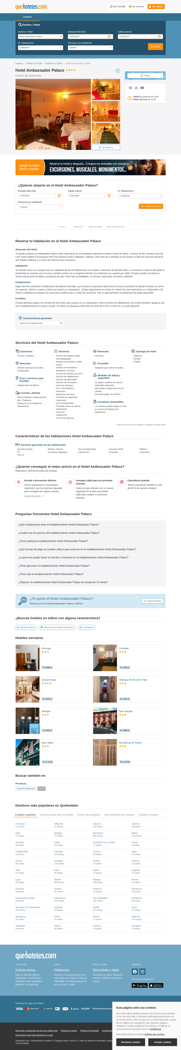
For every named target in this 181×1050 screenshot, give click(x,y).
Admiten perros (26, 627)
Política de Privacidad (89, 1031)
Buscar (155, 46)
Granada (58, 861)
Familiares (86, 627)
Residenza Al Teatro (130, 742)
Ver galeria (106, 147)
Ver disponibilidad (151, 206)
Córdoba (58, 851)
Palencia (97, 889)
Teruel (57, 916)
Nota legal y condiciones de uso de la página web (36, 1031)
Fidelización (61, 969)
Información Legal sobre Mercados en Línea (34, 1035)
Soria (134, 907)
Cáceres (19, 842)
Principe (46, 648)
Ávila (17, 833)
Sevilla (96, 907)
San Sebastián (100, 898)
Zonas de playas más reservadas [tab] (56, 814)
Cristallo (124, 648)
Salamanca (59, 898)
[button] (156, 6)
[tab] (91, 524)
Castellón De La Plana (104, 842)
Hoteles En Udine (53, 63)
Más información (115, 227)
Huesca (135, 861)
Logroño (136, 870)
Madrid (57, 879)
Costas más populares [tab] (88, 814)
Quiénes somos (25, 969)
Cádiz (57, 842)
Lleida (96, 870)
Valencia (136, 916)
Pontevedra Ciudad (25, 898)
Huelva (96, 861)
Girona (18, 861)
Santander (137, 898)
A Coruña (20, 824)
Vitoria (57, 926)
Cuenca (97, 851)
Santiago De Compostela (27, 907)
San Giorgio (126, 711)
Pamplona (137, 889)
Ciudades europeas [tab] (148, 814)
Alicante (97, 824)
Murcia (135, 879)
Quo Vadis (47, 742)
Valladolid (20, 926)
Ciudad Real (21, 851)
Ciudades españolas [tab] (25, 814)
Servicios (78, 227)
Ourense (19, 889)
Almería (135, 824)
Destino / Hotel (25, 31)
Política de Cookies (69, 1031)
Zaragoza (136, 926)
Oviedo (57, 889)
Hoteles (19, 63)
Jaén (17, 870)
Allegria (46, 711)
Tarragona (20, 916)
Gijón (134, 851)
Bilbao (135, 833)
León (56, 870)
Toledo (96, 916)
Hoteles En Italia (34, 63)
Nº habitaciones (26, 43)
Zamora (97, 926)
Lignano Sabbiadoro (26, 788)
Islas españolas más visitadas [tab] (119, 814)
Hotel (62, 227)
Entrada (77, 31)
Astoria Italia (49, 679)
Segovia (58, 907)
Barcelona (98, 833)
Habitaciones (95, 227)
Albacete (58, 824)
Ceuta (135, 842)
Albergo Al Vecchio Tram (133, 679)
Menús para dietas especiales (57, 627)
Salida (125, 31)
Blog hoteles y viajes (106, 969)
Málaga (96, 879)
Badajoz (58, 833)
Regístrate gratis (34, 496)
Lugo (17, 879)
